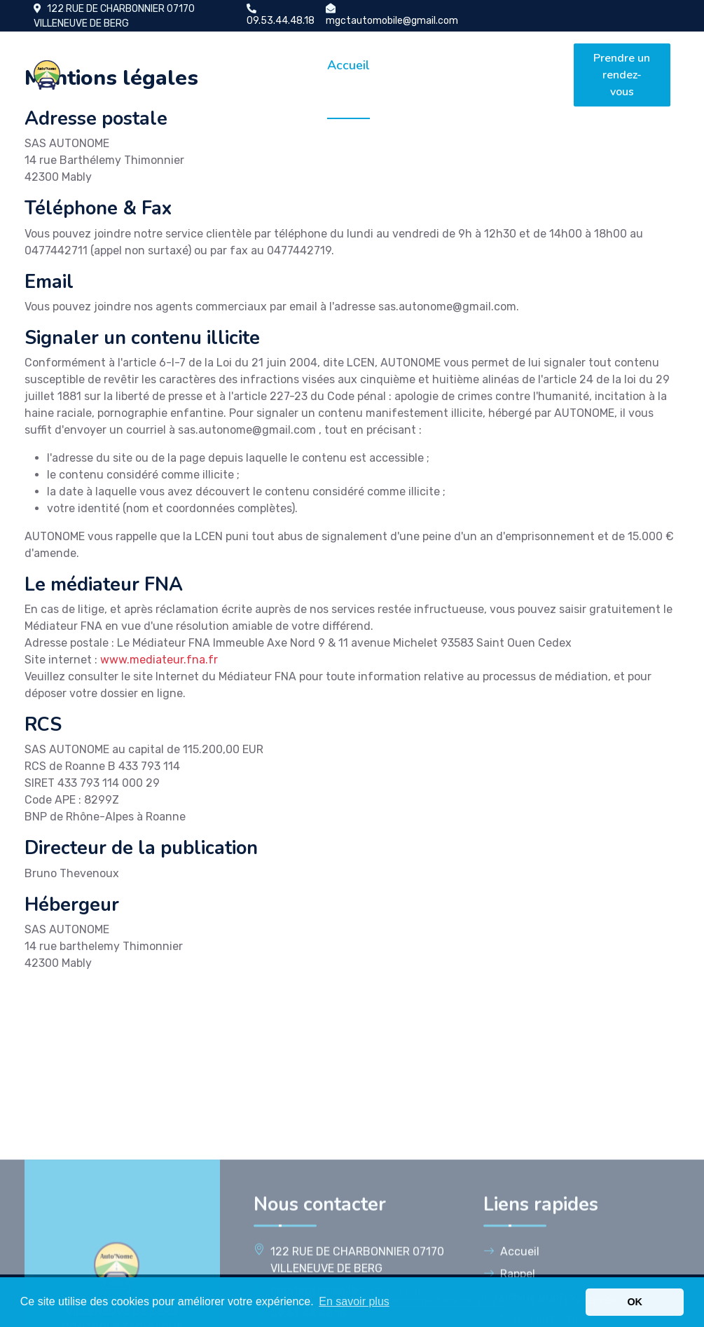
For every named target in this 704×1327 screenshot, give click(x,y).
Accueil (348, 65)
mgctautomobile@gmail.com (392, 21)
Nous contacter (534, 74)
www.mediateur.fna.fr (159, 659)
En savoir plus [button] (354, 1301)
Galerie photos (468, 74)
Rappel (408, 65)
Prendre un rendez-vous (621, 74)
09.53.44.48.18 (281, 21)
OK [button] (634, 1301)
